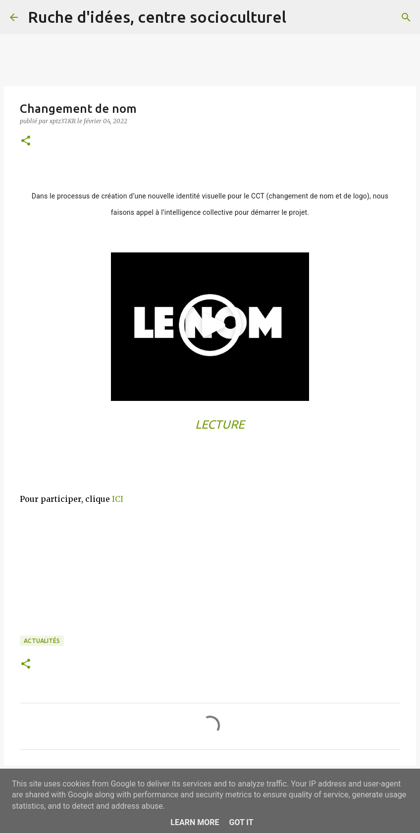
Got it (241, 822)
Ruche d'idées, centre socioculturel (157, 17)
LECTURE (220, 424)
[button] (26, 141)
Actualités (42, 640)
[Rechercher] (300, 17)
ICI (117, 499)
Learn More (194, 822)
